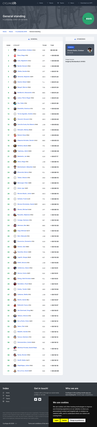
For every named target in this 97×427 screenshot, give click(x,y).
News (7, 401)
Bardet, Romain (22, 66)
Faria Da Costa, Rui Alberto (25, 124)
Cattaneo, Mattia (22, 294)
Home (5, 31)
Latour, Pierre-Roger (24, 98)
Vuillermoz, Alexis (23, 268)
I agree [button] (56, 420)
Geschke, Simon (22, 252)
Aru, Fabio (20, 103)
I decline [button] (64, 420)
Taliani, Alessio (22, 177)
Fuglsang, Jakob (22, 151)
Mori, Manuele (22, 236)
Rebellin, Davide (22, 331)
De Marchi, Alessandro (24, 92)
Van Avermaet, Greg (23, 310)
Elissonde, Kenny (22, 172)
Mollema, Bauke (22, 145)
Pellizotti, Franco (22, 305)
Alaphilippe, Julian (23, 365)
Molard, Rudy (21, 135)
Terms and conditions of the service (39, 423)
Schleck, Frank (22, 199)
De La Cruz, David (23, 371)
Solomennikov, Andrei (24, 342)
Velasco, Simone (22, 315)
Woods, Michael (22, 209)
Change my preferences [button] (77, 420)
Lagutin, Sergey (22, 257)
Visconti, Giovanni (23, 119)
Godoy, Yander (22, 289)
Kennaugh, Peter (22, 183)
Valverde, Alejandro (23, 76)
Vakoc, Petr (21, 326)
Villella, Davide (22, 71)
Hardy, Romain (22, 355)
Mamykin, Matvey (23, 129)
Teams (8, 398)
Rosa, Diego (21, 55)
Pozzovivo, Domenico (24, 241)
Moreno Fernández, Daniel (25, 204)
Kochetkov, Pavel (22, 284)
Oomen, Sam (21, 246)
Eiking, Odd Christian (24, 278)
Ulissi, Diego (21, 161)
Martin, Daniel (21, 300)
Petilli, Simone (22, 262)
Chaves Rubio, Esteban (24, 50)
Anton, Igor (21, 188)
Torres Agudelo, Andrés (25, 114)
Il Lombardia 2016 (21, 31)
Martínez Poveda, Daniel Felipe (27, 347)
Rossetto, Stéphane (23, 215)
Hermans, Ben (21, 225)
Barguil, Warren (22, 87)
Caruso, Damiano (22, 337)
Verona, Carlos (22, 273)
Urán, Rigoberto (22, 60)
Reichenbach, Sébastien (25, 167)
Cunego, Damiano (23, 220)
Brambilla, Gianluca (23, 108)
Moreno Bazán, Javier (24, 193)
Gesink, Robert (22, 82)
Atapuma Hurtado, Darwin (25, 140)
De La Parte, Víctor (23, 321)
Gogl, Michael (21, 230)
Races (11, 31)
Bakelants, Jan (22, 156)
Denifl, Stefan (21, 360)
